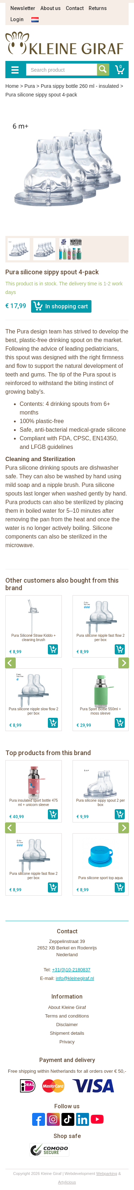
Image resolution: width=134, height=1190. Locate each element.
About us (50, 8)
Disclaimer (67, 1024)
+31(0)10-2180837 (71, 969)
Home (12, 86)
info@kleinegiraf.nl (75, 978)
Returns (98, 8)
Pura (29, 86)
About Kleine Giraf (67, 1007)
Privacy (67, 1041)
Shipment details (67, 1033)
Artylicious (67, 1182)
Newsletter (22, 8)
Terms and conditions (67, 1016)
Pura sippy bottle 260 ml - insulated (80, 86)
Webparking (106, 1173)
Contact (75, 8)
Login (17, 19)
